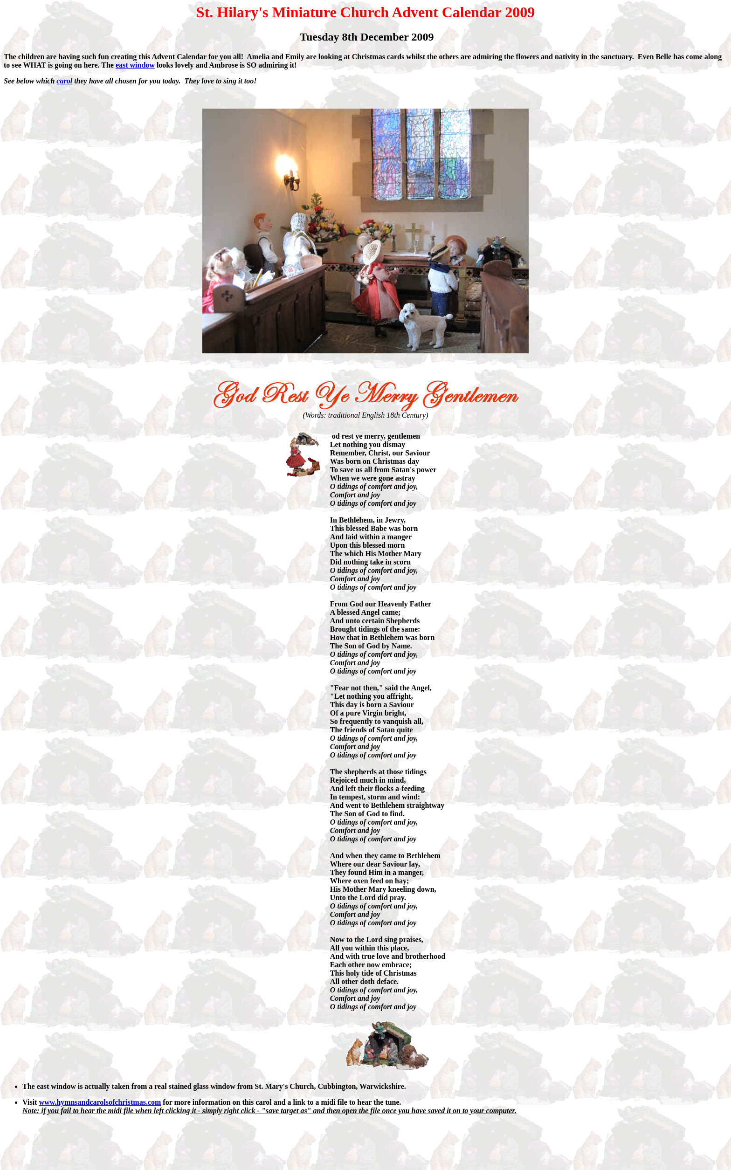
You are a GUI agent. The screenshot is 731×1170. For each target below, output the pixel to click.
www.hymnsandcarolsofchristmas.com (100, 1102)
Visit (29, 1102)
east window (135, 65)
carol (64, 81)
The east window (49, 1086)
